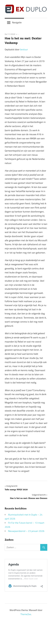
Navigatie (17, 22)
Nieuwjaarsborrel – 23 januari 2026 (26, 531)
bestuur (24, 49)
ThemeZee (25, 614)
